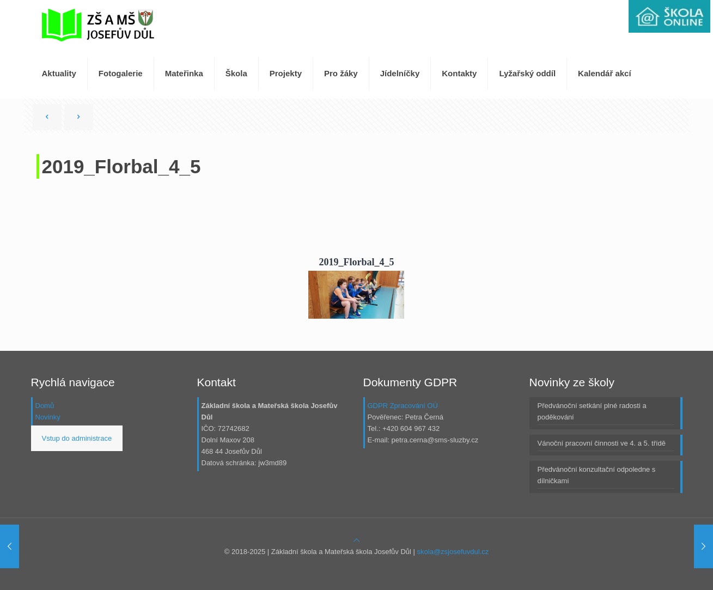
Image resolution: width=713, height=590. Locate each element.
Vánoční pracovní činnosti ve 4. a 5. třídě (602, 443)
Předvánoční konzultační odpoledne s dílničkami (597, 475)
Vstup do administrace (77, 438)
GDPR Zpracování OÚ (403, 406)
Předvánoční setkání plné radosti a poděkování (592, 411)
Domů (44, 406)
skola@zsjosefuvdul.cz (453, 552)
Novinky (47, 417)
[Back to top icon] (356, 540)
